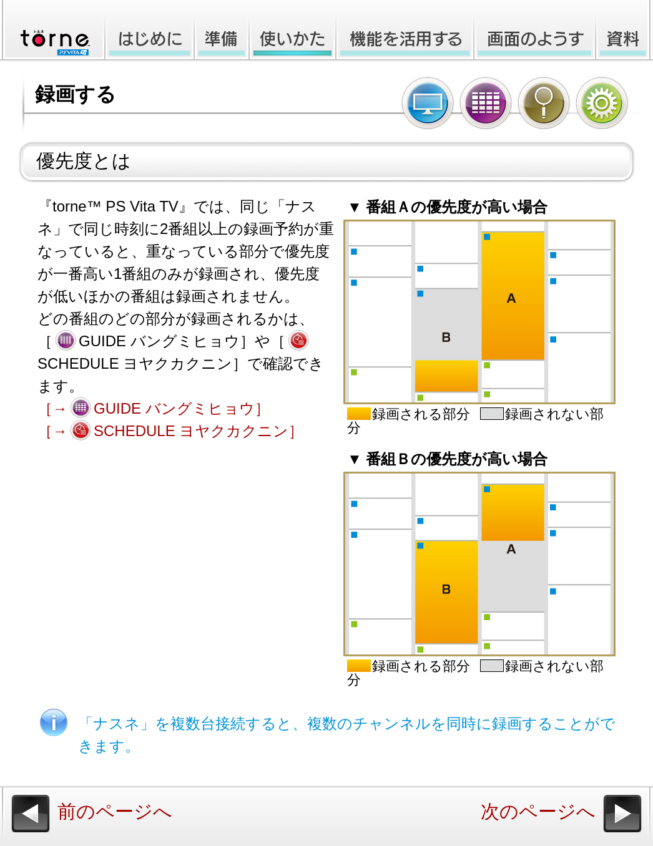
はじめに (148, 30)
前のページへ (114, 811)
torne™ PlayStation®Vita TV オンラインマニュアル (51, 30)
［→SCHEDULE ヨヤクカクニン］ (170, 430)
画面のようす (535, 30)
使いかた (292, 30)
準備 (221, 30)
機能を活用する (405, 30)
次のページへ (538, 811)
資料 (624, 30)
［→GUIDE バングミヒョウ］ (153, 408)
